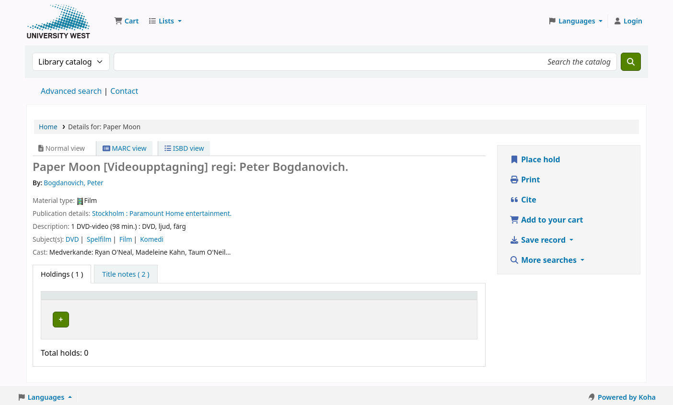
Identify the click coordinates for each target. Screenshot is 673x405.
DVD (72, 239)
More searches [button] (544, 260)
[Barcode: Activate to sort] (439, 300)
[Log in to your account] (627, 21)
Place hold (535, 159)
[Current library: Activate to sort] (185, 300)
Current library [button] (136, 299)
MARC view (125, 148)
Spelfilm (99, 239)
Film (125, 239)
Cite (523, 199)
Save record (539, 240)
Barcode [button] (420, 299)
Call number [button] (289, 299)
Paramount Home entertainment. (180, 213)
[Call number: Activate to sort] (307, 300)
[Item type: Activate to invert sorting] (74, 300)
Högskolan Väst (136, 318)
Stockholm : (110, 213)
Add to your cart (546, 219)
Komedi (151, 239)
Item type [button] (62, 299)
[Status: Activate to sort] (376, 300)
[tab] (125, 274)
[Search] (631, 62)
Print (525, 179)
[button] (126, 21)
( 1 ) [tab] (62, 274)
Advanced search (71, 91)
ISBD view (184, 148)
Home (48, 126)
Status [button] (366, 299)
